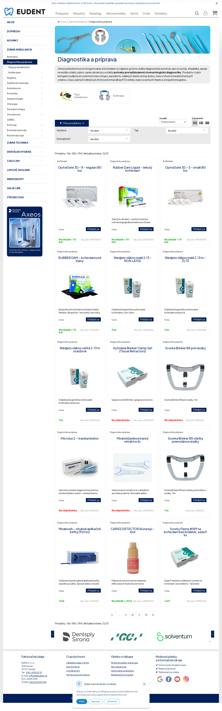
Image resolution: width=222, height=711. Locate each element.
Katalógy (98, 18)
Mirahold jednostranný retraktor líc (132, 448)
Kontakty (163, 18)
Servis (136, 18)
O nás (148, 18)
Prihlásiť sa (93, 237)
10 (132, 623)
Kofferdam (111, 104)
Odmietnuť (112, 701)
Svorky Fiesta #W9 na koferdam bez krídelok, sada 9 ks (185, 540)
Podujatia (64, 18)
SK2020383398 (37, 690)
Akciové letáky (118, 18)
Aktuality (81, 18)
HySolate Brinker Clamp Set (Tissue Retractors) (132, 357)
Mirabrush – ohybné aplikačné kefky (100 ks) (80, 538)
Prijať (81, 701)
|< (112, 623)
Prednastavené (168, 130)
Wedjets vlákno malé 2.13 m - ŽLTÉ (185, 267)
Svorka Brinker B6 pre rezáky (185, 356)
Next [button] (212, 642)
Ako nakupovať (118, 674)
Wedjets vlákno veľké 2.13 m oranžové (80, 357)
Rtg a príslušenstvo (74, 104)
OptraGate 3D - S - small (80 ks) (185, 177)
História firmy (73, 674)
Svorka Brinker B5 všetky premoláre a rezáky (185, 448)
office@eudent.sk (38, 683)
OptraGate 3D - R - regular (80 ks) (79, 177)
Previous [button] (52, 642)
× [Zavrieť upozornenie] (216, 3)
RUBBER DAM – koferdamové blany (79, 267)
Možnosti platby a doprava (124, 670)
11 (139, 623)
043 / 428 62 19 (34, 680)
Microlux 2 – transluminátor (80, 446)
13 (153, 623)
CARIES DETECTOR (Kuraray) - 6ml (132, 538)
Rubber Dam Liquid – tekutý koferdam (132, 177)
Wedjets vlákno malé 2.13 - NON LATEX (133, 267)
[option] (79, 644)
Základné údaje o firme (77, 670)
